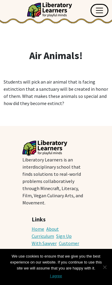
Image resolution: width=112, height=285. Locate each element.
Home (38, 229)
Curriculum (43, 236)
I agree (56, 276)
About (52, 229)
